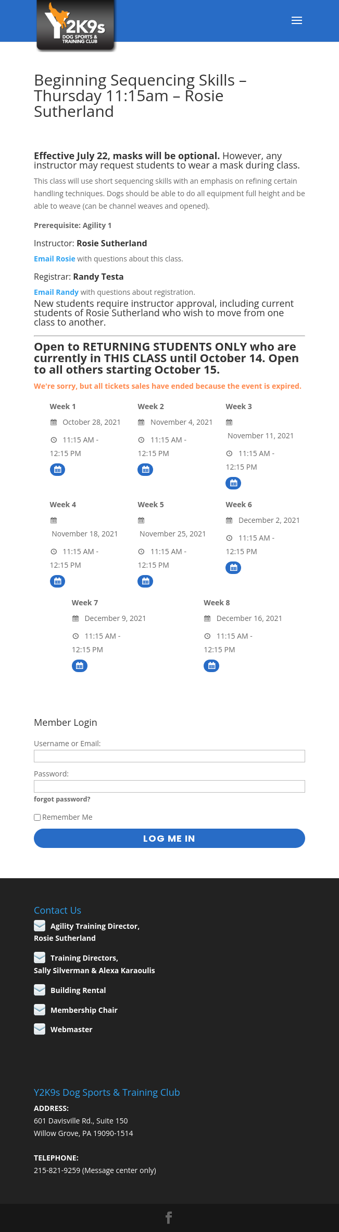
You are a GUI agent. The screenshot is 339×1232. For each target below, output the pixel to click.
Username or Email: (67, 743)
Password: (51, 774)
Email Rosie (55, 259)
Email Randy (56, 292)
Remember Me (63, 817)
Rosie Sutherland (112, 243)
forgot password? (62, 799)
